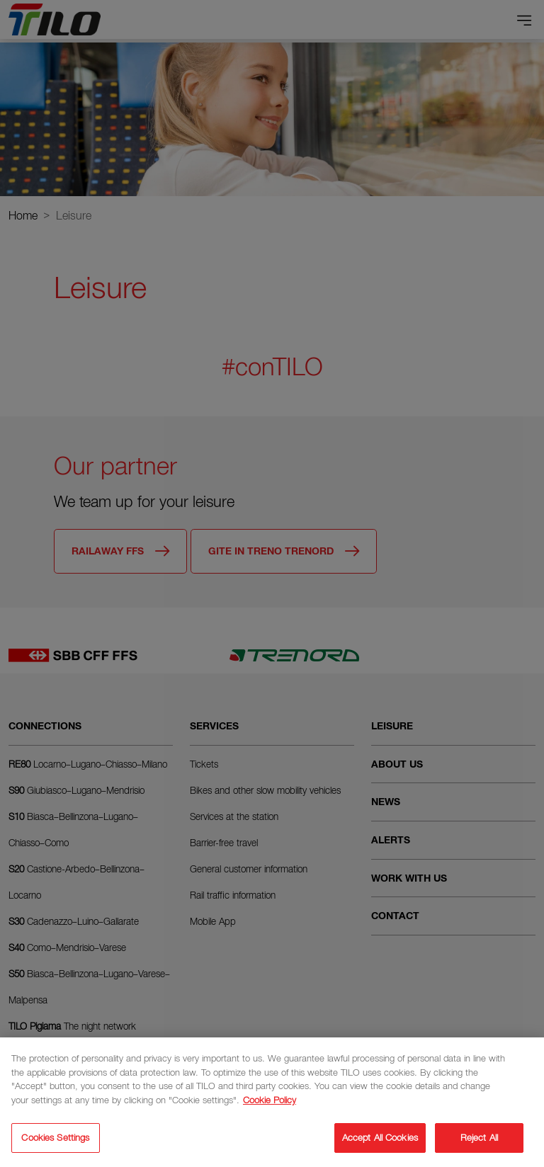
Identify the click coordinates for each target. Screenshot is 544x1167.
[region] (272, 1102)
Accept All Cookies (380, 1137)
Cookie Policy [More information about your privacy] (269, 1100)
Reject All (479, 1137)
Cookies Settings (55, 1137)
